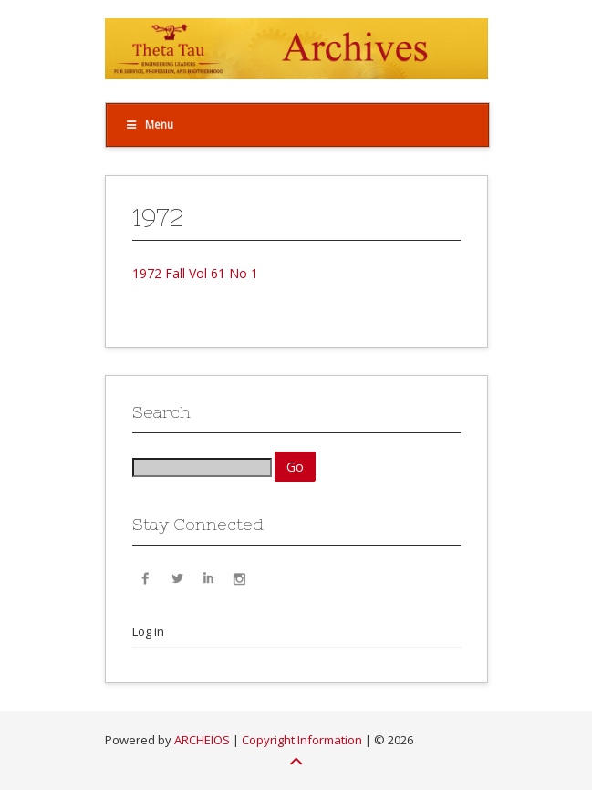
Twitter (177, 577)
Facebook (146, 577)
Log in (148, 631)
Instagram (239, 577)
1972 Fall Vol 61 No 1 (195, 273)
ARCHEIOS (202, 740)
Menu (149, 124)
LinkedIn (208, 577)
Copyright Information (302, 740)
